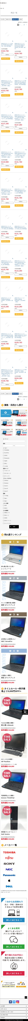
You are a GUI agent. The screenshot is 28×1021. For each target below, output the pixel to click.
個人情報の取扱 (4, 1014)
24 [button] (24, 24)
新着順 (20, 19)
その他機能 (5, 510)
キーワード (5, 439)
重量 (4, 493)
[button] (26, 25)
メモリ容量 (5, 503)
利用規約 (3, 1017)
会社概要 (3, 1006)
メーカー (5, 448)
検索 (14, 526)
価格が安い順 (8, 19)
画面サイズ (5, 468)
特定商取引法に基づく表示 (7, 1011)
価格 (4, 443)
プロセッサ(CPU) (7, 478)
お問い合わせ (4, 1009)
